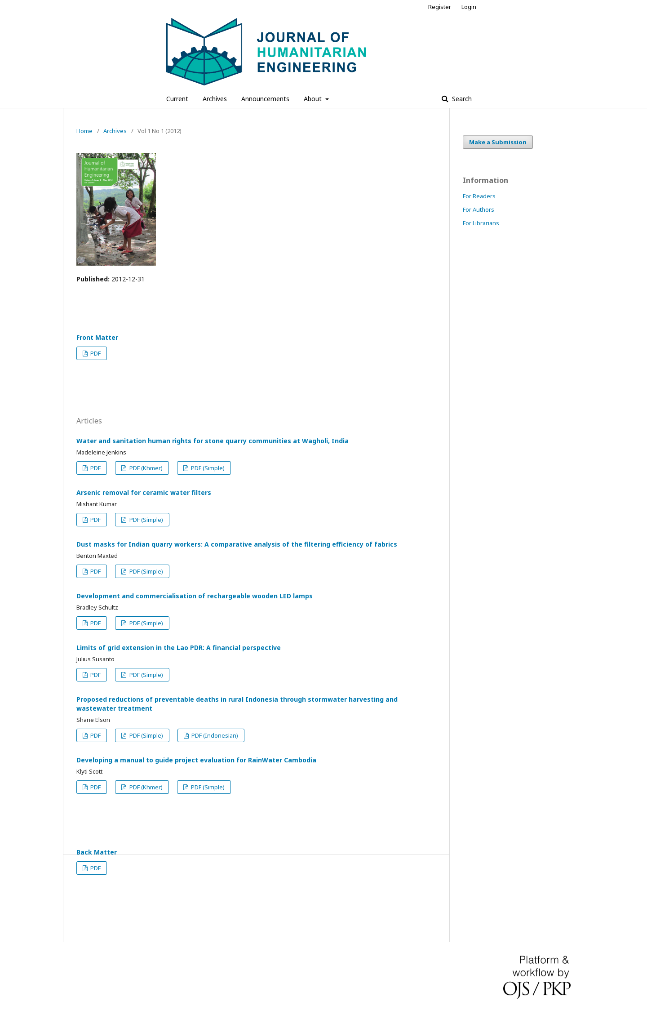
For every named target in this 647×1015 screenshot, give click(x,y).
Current (177, 98)
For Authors (478, 209)
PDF (95, 353)
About (314, 98)
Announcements (265, 98)
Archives (215, 98)
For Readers (479, 196)
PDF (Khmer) (145, 468)
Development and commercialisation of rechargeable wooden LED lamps (194, 596)
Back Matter (96, 852)
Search (461, 98)
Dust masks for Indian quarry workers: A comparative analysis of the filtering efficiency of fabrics (236, 544)
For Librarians (481, 223)
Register (439, 7)
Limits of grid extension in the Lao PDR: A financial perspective (178, 647)
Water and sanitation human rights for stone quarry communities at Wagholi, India (212, 440)
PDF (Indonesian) (214, 735)
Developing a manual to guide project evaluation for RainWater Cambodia (196, 760)
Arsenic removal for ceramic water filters (143, 492)
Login (468, 7)
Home (84, 131)
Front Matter (97, 337)
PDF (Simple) (207, 468)
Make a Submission (498, 142)
